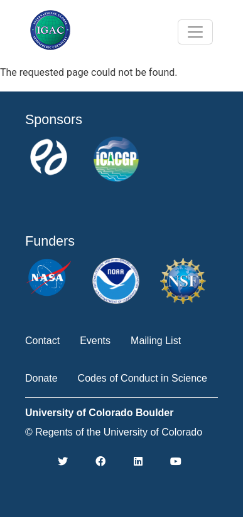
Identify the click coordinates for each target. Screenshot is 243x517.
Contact (42, 340)
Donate (41, 378)
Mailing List (156, 340)
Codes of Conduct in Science (142, 378)
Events (95, 340)
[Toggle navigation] (195, 31)
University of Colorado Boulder (99, 412)
